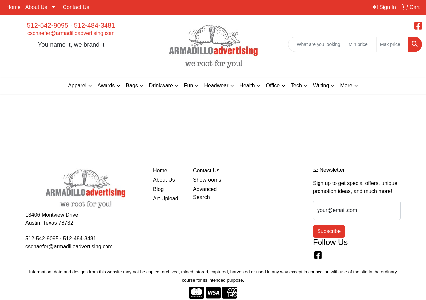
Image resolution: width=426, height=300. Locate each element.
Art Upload (165, 198)
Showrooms (207, 180)
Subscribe (329, 231)
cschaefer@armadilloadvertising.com (71, 33)
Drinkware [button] (161, 85)
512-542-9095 (47, 25)
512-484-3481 (94, 25)
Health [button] (247, 85)
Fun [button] (188, 85)
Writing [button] (321, 85)
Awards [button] (106, 85)
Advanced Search (205, 193)
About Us (36, 7)
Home (13, 7)
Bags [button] (132, 85)
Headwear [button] (216, 85)
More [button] (346, 85)
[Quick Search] (316, 44)
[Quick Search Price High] (392, 44)
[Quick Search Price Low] (361, 44)
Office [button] (273, 85)
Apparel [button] (77, 85)
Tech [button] (296, 85)
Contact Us (76, 7)
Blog (158, 189)
